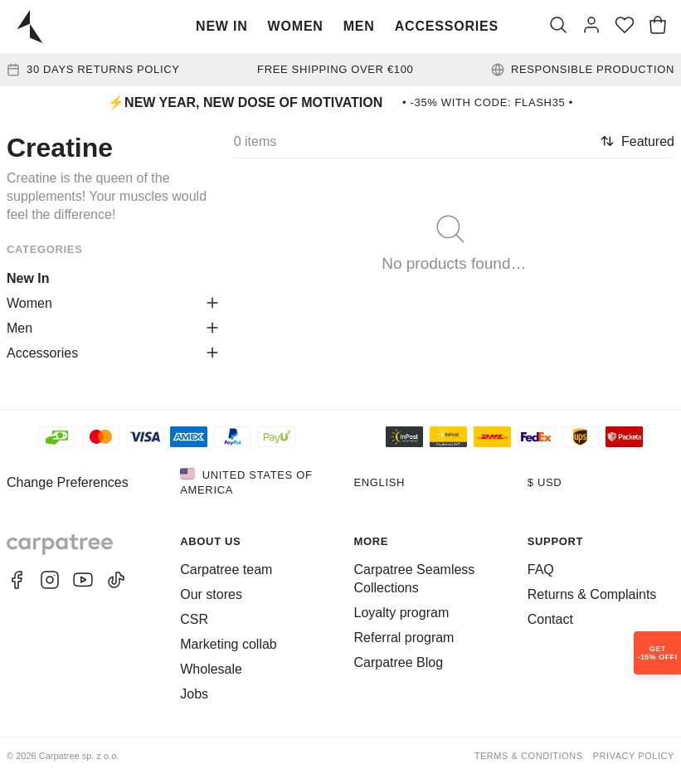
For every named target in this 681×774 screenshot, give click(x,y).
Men (359, 26)
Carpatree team (226, 569)
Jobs (194, 694)
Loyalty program (402, 613)
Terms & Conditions (528, 756)
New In (222, 26)
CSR (194, 619)
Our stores (211, 594)
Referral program (404, 637)
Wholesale (211, 669)
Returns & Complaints (592, 594)
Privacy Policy (633, 756)
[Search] (558, 27)
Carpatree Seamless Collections (414, 578)
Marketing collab (228, 644)
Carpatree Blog (399, 662)
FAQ (541, 569)
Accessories (447, 26)
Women (295, 26)
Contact (550, 619)
